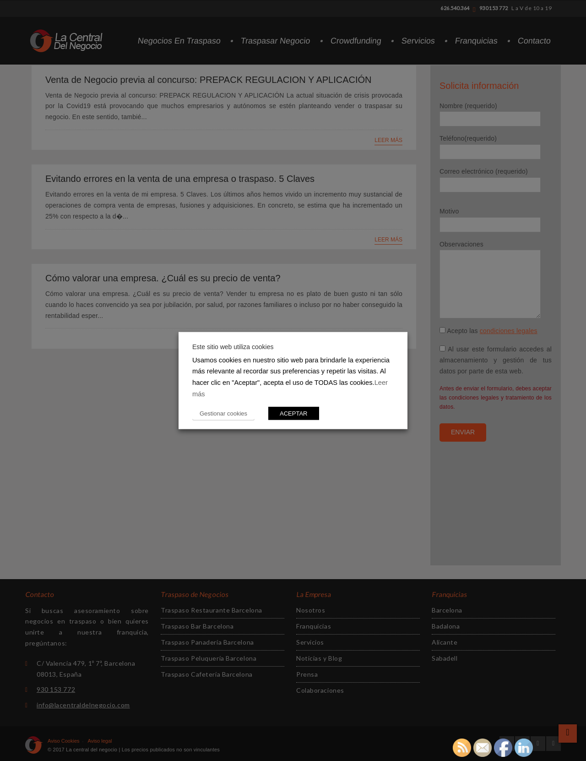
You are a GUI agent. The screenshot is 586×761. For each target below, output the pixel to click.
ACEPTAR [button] (293, 413)
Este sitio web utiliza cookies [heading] (232, 346)
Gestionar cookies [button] (223, 413)
